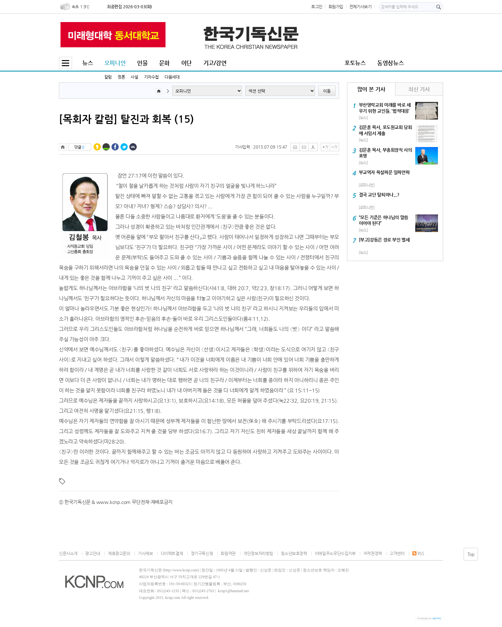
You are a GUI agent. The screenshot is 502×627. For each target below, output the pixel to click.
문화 (164, 62)
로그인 (316, 6)
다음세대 (172, 76)
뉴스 (87, 62)
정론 (121, 76)
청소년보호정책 (294, 553)
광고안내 (92, 553)
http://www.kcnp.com (181, 570)
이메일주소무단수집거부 (335, 553)
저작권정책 (372, 553)
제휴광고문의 (119, 553)
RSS (418, 553)
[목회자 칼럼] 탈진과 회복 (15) (126, 119)
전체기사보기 (360, 6)
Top (470, 554)
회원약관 (228, 553)
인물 (142, 62)
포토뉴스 (355, 62)
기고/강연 (215, 62)
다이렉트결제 (172, 553)
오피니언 (114, 62)
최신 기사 (419, 89)
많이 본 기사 (371, 89)
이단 (186, 62)
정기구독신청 (202, 553)
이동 (327, 91)
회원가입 (335, 6)
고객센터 (397, 553)
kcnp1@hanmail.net (233, 591)
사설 (134, 76)
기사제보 (145, 553)
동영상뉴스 (390, 62)
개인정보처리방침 (258, 553)
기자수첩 (151, 76)
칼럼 (108, 76)
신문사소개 (68, 553)
